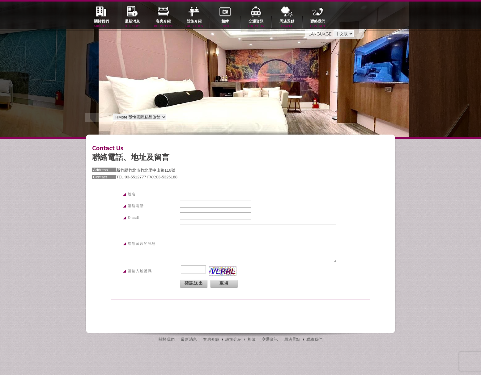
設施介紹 (194, 24)
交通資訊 (255, 24)
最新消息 (132, 24)
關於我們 (101, 24)
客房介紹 (163, 24)
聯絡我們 (317, 24)
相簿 (225, 24)
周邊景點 (286, 24)
